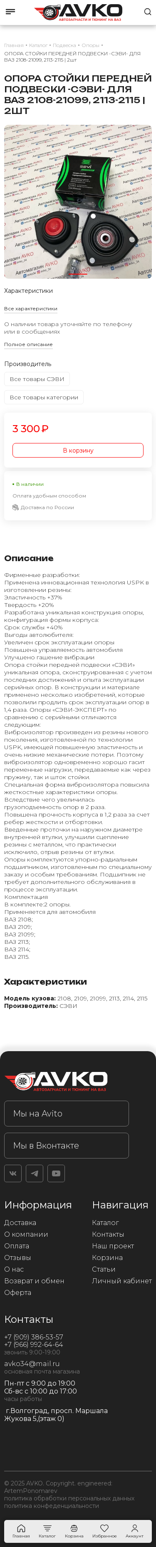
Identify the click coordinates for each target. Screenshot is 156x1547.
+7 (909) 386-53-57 (33, 1337)
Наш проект (113, 1246)
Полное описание (28, 344)
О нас (14, 1269)
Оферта (17, 1293)
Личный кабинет (122, 1281)
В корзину (78, 450)
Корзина (107, 1258)
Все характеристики (30, 308)
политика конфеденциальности (51, 1506)
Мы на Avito (37, 1114)
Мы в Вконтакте (46, 1146)
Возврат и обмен (34, 1281)
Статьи (104, 1269)
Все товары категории (44, 397)
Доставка (20, 1223)
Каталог (105, 1223)
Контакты (108, 1234)
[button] (78, 274)
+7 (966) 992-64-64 (33, 1345)
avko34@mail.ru (32, 1364)
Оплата (16, 1246)
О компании (26, 1234)
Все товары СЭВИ (37, 379)
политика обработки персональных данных (69, 1498)
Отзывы (17, 1258)
